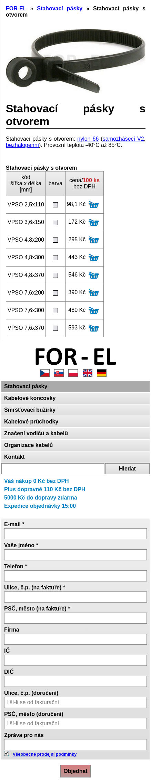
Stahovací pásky (25, 386)
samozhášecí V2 (123, 139)
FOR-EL (16, 8)
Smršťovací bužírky (30, 410)
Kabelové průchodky (31, 422)
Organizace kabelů (28, 445)
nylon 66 (88, 139)
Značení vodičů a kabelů (36, 433)
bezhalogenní (22, 145)
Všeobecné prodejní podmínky (45, 754)
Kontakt (14, 457)
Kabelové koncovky (30, 398)
